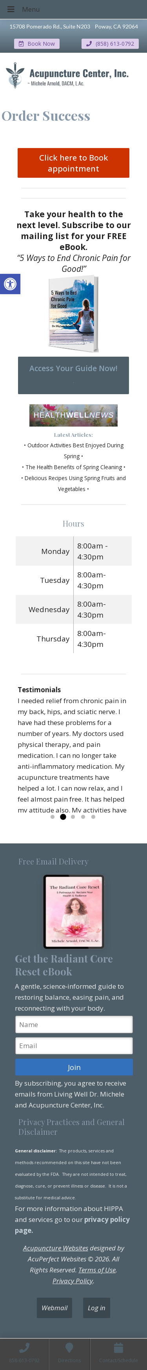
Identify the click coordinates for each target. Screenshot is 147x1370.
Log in (96, 1307)
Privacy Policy (73, 1280)
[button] (10, 284)
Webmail (54, 1307)
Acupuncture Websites (55, 1247)
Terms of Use (97, 1269)
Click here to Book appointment (73, 163)
